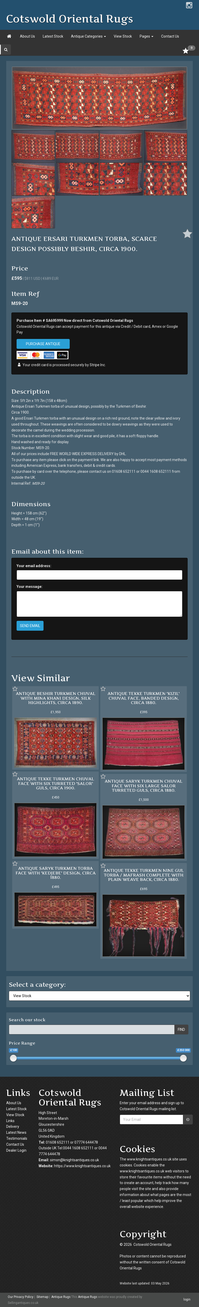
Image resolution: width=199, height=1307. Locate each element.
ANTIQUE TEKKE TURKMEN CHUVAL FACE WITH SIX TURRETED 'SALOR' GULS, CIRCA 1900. (55, 783)
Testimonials (16, 1138)
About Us (27, 36)
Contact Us (170, 36)
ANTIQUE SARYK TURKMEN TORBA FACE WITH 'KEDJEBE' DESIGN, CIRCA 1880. (56, 873)
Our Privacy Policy (20, 1297)
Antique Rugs (60, 1297)
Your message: (29, 587)
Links (10, 1121)
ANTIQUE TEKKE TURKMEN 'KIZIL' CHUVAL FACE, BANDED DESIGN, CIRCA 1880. (144, 698)
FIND (181, 1029)
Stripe (95, 365)
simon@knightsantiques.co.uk (74, 1160)
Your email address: (34, 566)
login (186, 1299)
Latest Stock (53, 36)
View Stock (123, 36)
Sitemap (42, 1297)
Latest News (16, 1132)
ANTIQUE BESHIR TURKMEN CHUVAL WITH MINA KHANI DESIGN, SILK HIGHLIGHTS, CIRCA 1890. (55, 698)
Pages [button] (146, 36)
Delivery (12, 1126)
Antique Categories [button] (88, 36)
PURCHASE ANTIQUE (43, 344)
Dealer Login (16, 1150)
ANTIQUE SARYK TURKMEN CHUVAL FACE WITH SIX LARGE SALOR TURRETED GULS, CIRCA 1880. (143, 785)
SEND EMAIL (30, 626)
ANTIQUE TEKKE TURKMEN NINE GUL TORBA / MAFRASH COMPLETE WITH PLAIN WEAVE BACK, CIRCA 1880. (144, 875)
